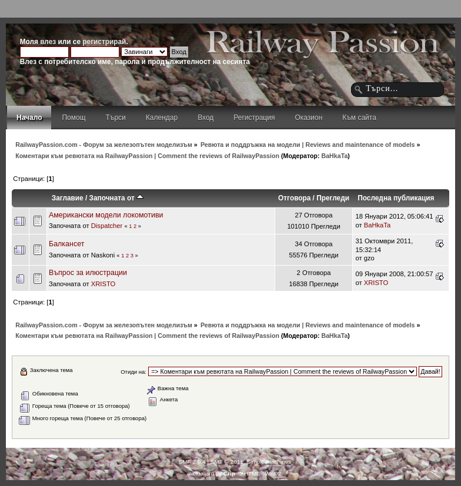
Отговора (294, 198)
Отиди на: (133, 371)
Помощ (73, 117)
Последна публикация (396, 198)
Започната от (116, 198)
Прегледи (332, 198)
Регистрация (254, 117)
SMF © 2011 (227, 461)
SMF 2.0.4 (192, 461)
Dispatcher (107, 225)
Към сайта (359, 117)
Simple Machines (268, 461)
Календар (162, 117)
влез (48, 42)
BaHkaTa (335, 155)
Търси (116, 117)
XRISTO (103, 283)
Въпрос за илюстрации (88, 273)
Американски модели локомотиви (106, 215)
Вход (205, 117)
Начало (29, 117)
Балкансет (66, 244)
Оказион (308, 117)
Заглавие (67, 198)
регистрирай (104, 42)
